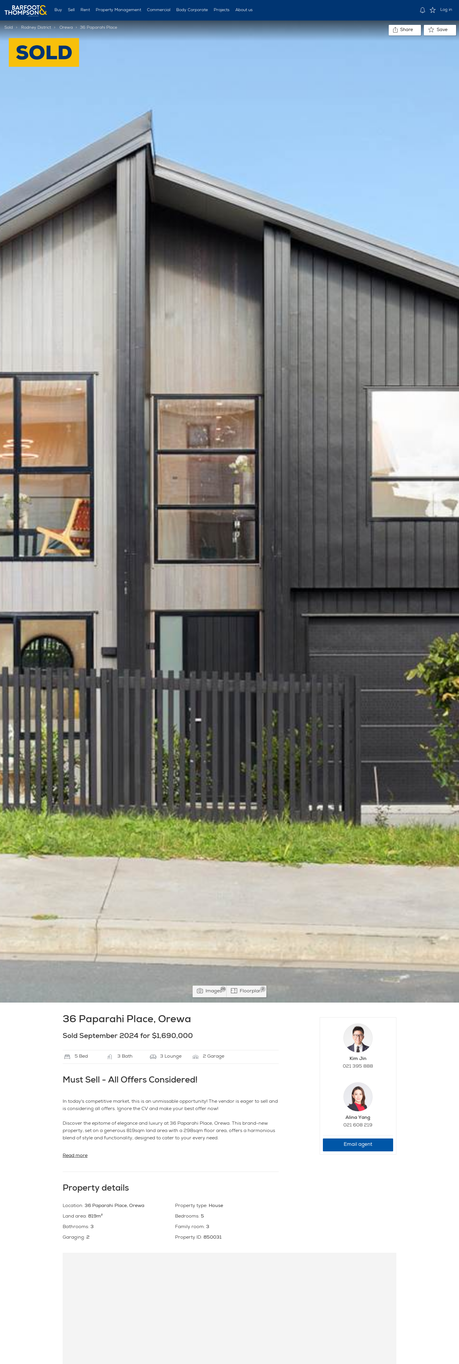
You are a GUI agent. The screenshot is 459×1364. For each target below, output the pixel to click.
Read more (75, 1156)
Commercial (158, 10)
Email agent (358, 1144)
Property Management (118, 10)
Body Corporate (192, 10)
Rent (85, 10)
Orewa (66, 28)
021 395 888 (358, 1066)
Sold (8, 28)
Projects (222, 10)
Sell (71, 10)
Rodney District (36, 28)
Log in (446, 10)
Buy (58, 10)
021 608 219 (357, 1125)
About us (244, 10)
